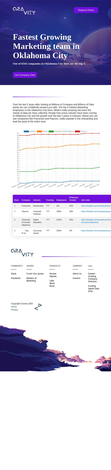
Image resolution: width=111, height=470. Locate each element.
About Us (77, 273)
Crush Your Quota (34, 273)
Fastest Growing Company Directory (92, 277)
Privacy (14, 310)
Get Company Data (25, 75)
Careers (76, 278)
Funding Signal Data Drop (93, 288)
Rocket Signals (53, 274)
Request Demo (86, 10)
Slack (13, 273)
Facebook (15, 278)
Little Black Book (52, 283)
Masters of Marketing (31, 279)
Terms (14, 307)
